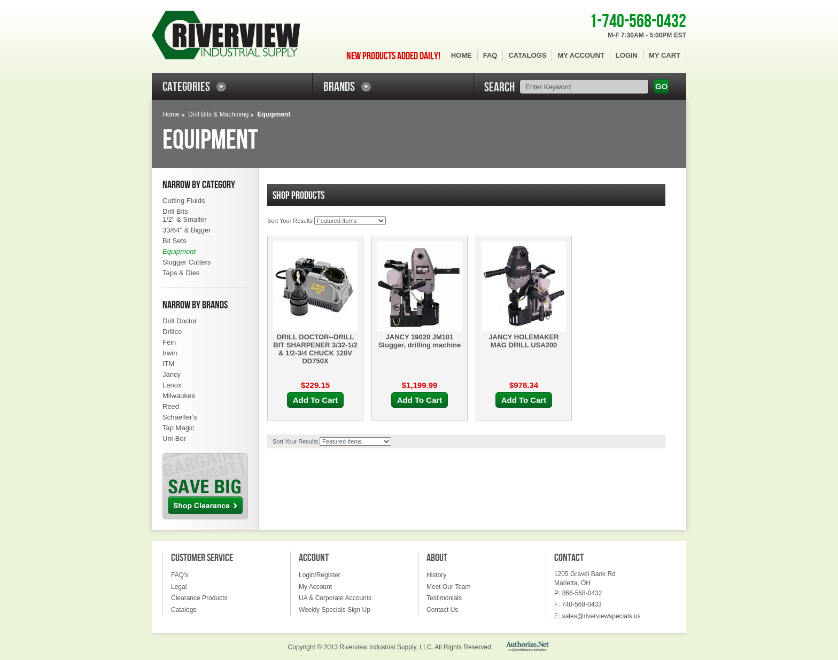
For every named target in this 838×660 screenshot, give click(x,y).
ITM (168, 364)
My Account (580, 55)
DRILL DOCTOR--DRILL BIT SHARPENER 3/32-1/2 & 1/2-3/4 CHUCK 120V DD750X (315, 349)
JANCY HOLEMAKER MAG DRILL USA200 (523, 341)
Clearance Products (199, 598)
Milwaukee (178, 396)
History (436, 575)
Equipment (179, 251)
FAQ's (179, 575)
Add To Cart (315, 400)
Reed (170, 406)
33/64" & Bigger (186, 230)
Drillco (172, 332)
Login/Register (319, 575)
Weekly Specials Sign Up (334, 610)
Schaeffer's (179, 417)
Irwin (169, 353)
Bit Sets (174, 241)
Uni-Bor (174, 438)
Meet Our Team (448, 587)
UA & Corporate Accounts (335, 598)
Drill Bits (175, 211)
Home (461, 55)
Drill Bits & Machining (218, 114)
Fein (169, 342)
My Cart (664, 55)
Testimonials (444, 598)
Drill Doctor (179, 321)
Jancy (171, 374)
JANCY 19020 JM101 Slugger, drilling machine (419, 341)
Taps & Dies (180, 273)
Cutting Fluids (183, 201)
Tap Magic (178, 428)
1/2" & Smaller (184, 219)
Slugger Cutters (186, 262)
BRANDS (339, 87)
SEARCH (499, 87)
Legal (179, 587)
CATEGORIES (186, 87)
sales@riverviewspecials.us (601, 616)
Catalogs (527, 55)
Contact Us (442, 610)
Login (627, 55)
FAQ (490, 55)
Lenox (171, 385)
